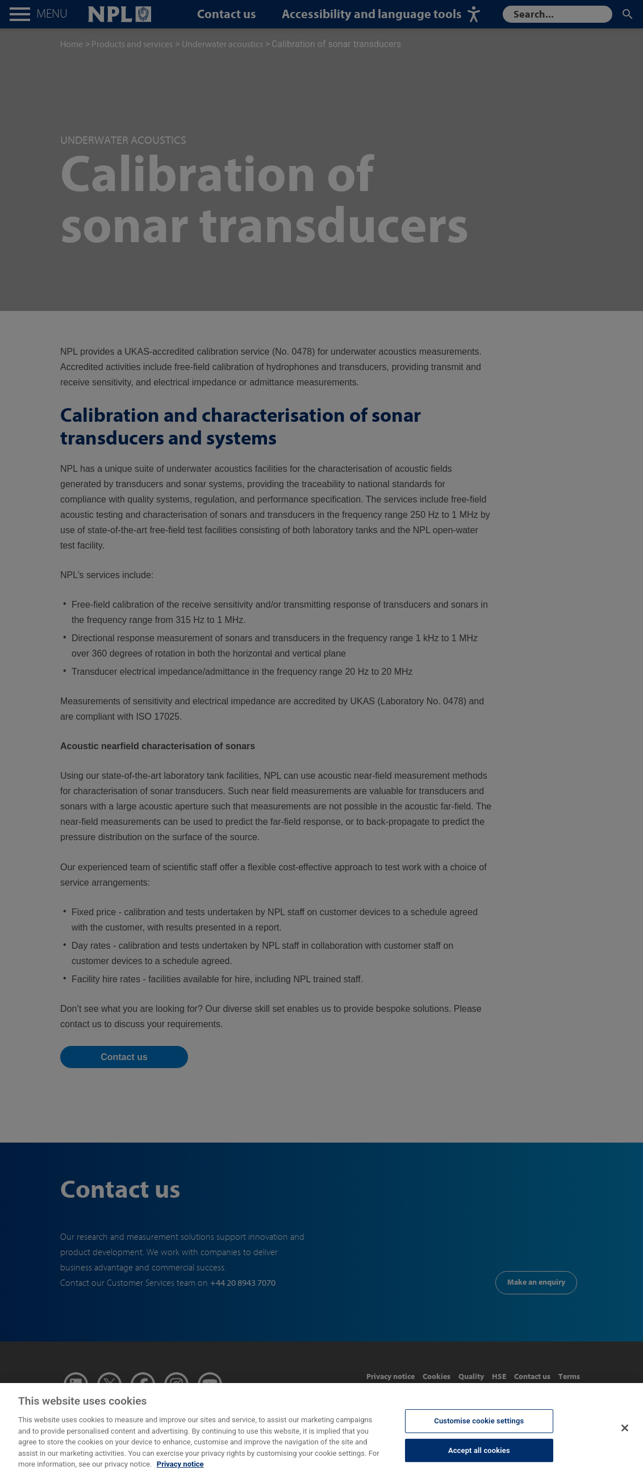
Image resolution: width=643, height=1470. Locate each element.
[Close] (624, 1433)
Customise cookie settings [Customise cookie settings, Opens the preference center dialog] (479, 1426)
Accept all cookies (479, 1456)
